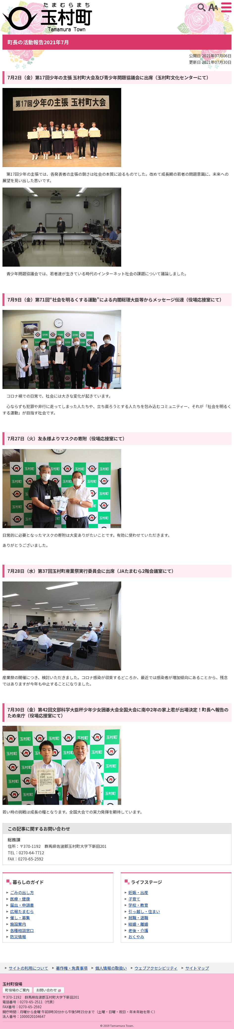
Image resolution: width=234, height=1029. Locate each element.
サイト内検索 (202, 7)
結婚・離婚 (138, 924)
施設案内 (18, 924)
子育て (134, 899)
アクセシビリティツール (213, 7)
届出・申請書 (22, 905)
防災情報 (18, 937)
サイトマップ (197, 968)
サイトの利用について (28, 968)
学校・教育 (138, 905)
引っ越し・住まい (144, 911)
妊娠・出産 (138, 892)
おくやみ (136, 937)
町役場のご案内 (17, 989)
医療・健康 (20, 899)
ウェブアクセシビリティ (156, 968)
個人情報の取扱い (111, 968)
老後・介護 (138, 930)
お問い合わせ (48, 989)
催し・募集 (20, 918)
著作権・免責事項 (72, 968)
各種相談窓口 (22, 930)
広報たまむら (22, 911)
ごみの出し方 (22, 892)
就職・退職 (138, 918)
